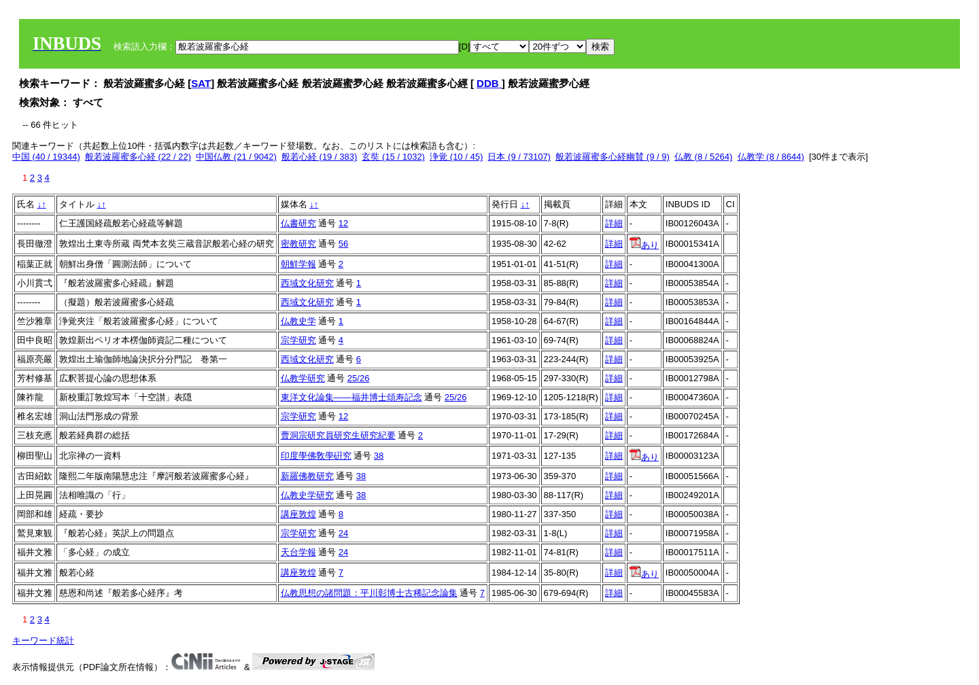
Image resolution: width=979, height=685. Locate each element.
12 (343, 223)
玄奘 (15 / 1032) (393, 157)
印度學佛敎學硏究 (316, 456)
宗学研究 (298, 340)
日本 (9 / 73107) (519, 157)
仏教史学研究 (307, 495)
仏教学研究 (303, 378)
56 (343, 244)
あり (644, 245)
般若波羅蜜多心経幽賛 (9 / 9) (612, 157)
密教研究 (298, 244)
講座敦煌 (298, 514)
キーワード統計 (43, 640)
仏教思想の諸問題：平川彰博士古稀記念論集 (369, 593)
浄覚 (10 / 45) (456, 157)
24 (343, 533)
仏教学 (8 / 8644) (771, 157)
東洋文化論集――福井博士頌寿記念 (351, 397)
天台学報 (298, 552)
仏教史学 (298, 321)
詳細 (614, 223)
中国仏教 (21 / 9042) (236, 157)
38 (378, 456)
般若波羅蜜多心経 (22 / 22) (138, 157)
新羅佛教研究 (307, 476)
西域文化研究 (307, 283)
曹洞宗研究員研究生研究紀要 (338, 435)
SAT (201, 83)
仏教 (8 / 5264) (703, 157)
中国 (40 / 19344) (46, 157)
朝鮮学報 (298, 264)
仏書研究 (298, 223)
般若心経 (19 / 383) (319, 157)
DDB (489, 83)
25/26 (358, 378)
